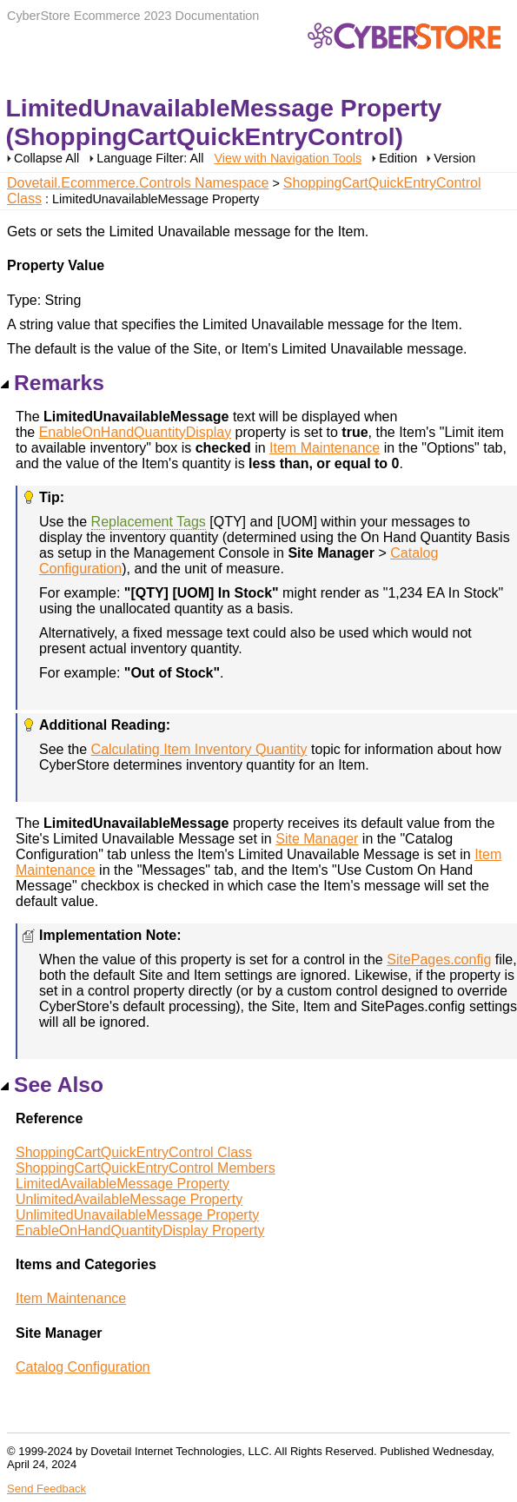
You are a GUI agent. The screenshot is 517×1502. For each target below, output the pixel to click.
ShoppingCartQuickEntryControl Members (145, 1168)
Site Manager (316, 838)
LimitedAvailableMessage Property (122, 1183)
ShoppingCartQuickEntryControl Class (134, 1152)
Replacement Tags (148, 521)
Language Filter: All (151, 158)
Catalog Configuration (83, 1367)
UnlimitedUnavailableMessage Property (137, 1215)
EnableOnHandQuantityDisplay (135, 432)
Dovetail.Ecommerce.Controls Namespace (137, 182)
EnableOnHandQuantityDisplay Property (140, 1230)
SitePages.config (439, 959)
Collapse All (46, 158)
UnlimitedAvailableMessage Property (129, 1199)
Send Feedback (46, 1488)
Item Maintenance (324, 447)
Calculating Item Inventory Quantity (199, 749)
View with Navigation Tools (287, 158)
